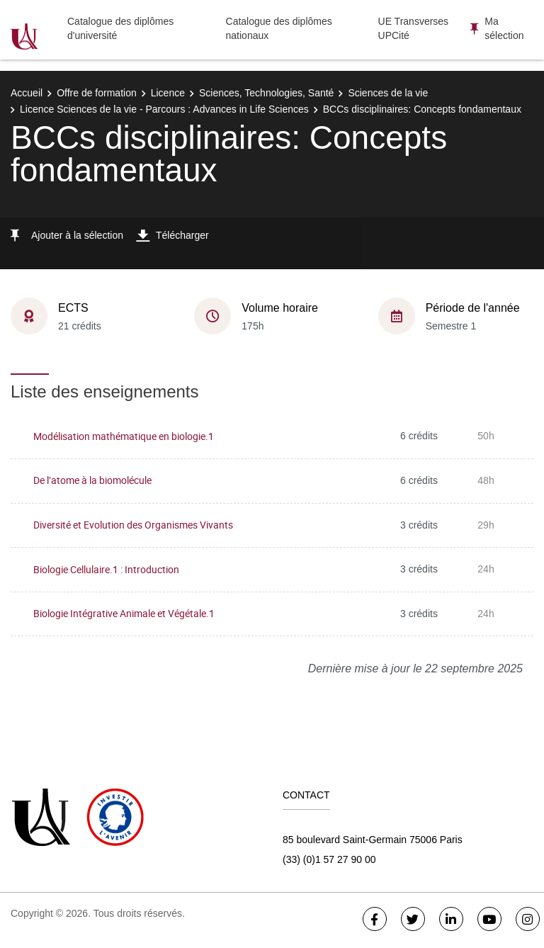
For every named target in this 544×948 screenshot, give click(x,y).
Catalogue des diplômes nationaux (279, 28)
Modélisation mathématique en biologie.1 (123, 436)
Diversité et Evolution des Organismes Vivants (133, 524)
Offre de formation (97, 92)
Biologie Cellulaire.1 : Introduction (106, 569)
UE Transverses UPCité (413, 28)
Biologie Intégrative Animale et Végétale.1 (124, 613)
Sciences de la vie (388, 92)
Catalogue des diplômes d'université (120, 28)
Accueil (26, 92)
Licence (168, 92)
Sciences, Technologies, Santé (266, 92)
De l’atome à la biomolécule (92, 480)
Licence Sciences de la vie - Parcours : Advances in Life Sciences (164, 109)
